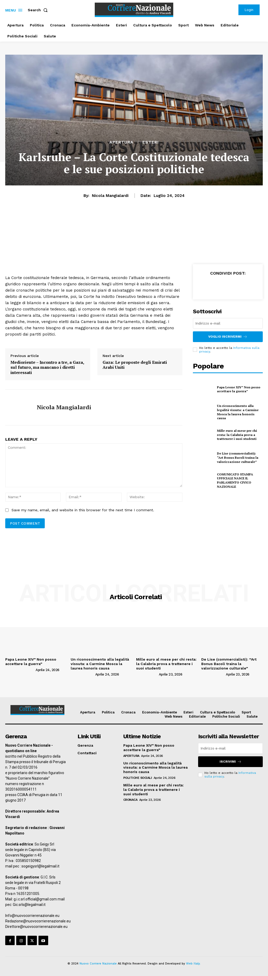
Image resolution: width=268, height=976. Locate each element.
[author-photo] (20, 670)
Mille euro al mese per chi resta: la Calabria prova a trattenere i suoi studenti (237, 435)
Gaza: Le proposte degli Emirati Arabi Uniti (135, 365)
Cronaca (130, 800)
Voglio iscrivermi (227, 336)
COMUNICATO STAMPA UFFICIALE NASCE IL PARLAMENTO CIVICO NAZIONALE (235, 480)
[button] (39, 9)
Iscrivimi (231, 761)
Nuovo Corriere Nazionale (98, 963)
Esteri (150, 142)
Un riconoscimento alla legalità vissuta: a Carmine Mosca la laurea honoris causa (238, 412)
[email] (228, 323)
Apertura (121, 142)
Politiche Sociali (137, 778)
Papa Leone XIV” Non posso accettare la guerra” (238, 389)
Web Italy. (193, 963)
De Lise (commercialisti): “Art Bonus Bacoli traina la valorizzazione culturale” (237, 457)
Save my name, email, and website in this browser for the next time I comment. (83, 510)
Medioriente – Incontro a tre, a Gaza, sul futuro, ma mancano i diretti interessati (47, 367)
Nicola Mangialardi (110, 195)
